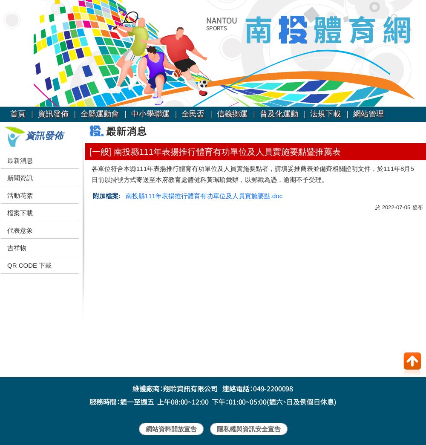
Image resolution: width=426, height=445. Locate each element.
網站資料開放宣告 (171, 429)
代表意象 (20, 230)
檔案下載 (20, 213)
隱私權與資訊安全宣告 (249, 429)
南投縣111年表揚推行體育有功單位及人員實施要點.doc (204, 195)
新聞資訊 (20, 178)
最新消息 (20, 160)
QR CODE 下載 (29, 265)
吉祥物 (16, 247)
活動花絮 (20, 195)
